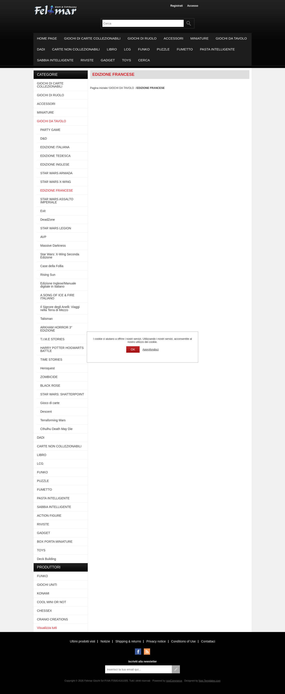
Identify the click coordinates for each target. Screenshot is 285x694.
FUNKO (144, 49)
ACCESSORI (173, 38)
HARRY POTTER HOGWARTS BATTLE (62, 349)
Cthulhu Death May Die (56, 429)
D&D (43, 138)
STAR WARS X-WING (55, 182)
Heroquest (47, 368)
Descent (46, 411)
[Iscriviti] (138, 669)
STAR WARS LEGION (55, 228)
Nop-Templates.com (209, 680)
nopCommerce (174, 680)
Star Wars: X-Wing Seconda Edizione (59, 255)
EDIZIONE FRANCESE (56, 190)
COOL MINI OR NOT (51, 602)
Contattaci (208, 641)
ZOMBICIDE (49, 377)
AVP (43, 237)
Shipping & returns (128, 641)
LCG (127, 49)
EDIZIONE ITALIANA (54, 147)
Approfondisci (150, 349)
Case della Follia (51, 266)
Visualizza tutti (47, 628)
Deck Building (46, 559)
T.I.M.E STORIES (52, 339)
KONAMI (43, 593)
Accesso (192, 5)
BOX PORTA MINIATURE (54, 541)
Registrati (176, 5)
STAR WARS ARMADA (56, 173)
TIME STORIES (51, 359)
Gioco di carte (49, 403)
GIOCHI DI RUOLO (142, 38)
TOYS (126, 60)
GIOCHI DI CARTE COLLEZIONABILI (92, 38)
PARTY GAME (50, 130)
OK (133, 349)
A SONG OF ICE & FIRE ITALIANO (57, 296)
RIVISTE (87, 60)
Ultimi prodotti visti (82, 641)
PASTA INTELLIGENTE (217, 49)
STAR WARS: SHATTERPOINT (62, 394)
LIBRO (112, 49)
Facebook (138, 651)
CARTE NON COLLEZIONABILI (76, 49)
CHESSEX (44, 610)
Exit (42, 211)
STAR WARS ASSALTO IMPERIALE (56, 200)
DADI (41, 49)
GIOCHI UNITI (47, 584)
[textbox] (143, 23)
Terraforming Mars (53, 420)
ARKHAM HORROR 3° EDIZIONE (56, 329)
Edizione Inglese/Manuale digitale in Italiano (58, 285)
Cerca (144, 60)
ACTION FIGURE (49, 515)
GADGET (108, 60)
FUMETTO (185, 49)
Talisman (46, 318)
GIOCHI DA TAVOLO (231, 38)
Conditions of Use (183, 641)
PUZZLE (163, 49)
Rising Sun (47, 274)
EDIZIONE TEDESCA (55, 156)
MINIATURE (199, 38)
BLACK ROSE (50, 385)
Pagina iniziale (98, 88)
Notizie (105, 641)
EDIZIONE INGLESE (54, 164)
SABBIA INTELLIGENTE (55, 60)
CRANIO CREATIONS (52, 619)
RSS (147, 651)
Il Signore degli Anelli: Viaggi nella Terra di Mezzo (59, 308)
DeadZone (47, 219)
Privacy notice (156, 641)
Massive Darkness (53, 245)
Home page (47, 38)
